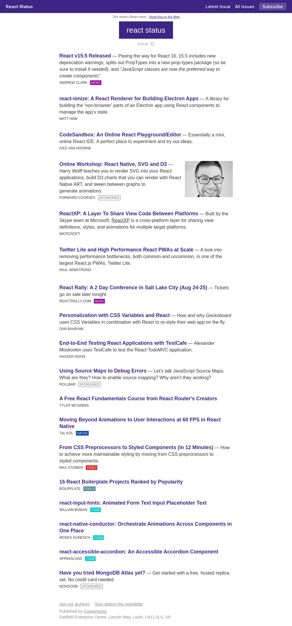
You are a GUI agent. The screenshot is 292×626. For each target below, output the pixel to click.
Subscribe (273, 6)
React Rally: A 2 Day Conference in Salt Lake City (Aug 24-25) (133, 287)
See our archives (74, 604)
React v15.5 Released (85, 56)
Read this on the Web (164, 16)
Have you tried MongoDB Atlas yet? (102, 573)
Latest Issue (218, 6)
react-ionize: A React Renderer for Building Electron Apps (129, 98)
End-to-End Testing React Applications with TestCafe (123, 343)
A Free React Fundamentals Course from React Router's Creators (138, 398)
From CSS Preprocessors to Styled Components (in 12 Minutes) (136, 447)
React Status (19, 6)
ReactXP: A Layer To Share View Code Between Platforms (128, 213)
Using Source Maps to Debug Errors (103, 371)
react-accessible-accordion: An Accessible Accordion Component (138, 552)
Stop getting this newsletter (119, 604)
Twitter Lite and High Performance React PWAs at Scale (126, 250)
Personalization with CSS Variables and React (114, 315)
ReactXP (120, 220)
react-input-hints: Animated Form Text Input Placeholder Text (133, 503)
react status (146, 30)
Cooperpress (95, 611)
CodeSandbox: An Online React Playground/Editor (120, 135)
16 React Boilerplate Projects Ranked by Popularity (121, 482)
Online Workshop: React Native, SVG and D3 (113, 164)
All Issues (244, 6)
